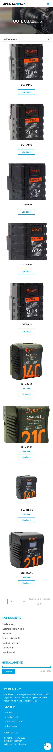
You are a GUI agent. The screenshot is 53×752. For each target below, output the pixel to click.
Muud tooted (8, 652)
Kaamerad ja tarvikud (13, 629)
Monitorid (7, 633)
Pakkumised (11, 717)
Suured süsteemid (11, 638)
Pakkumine (8, 624)
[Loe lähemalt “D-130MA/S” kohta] (26, 92)
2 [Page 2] (11, 601)
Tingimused (11, 726)
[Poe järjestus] (26, 39)
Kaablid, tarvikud (10, 643)
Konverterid (8, 647)
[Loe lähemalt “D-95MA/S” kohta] (26, 331)
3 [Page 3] (17, 601)
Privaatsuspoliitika (14, 721)
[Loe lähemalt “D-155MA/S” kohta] (26, 152)
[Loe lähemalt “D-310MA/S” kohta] (26, 271)
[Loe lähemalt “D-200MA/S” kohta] (26, 212)
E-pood (9, 712)
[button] (26, 394)
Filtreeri (8, 672)
